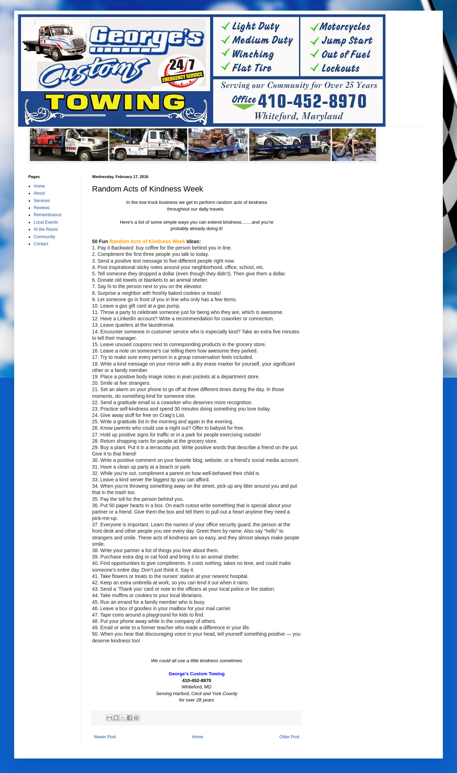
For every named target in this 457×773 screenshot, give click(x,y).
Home (197, 736)
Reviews (42, 207)
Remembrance (48, 214)
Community (44, 236)
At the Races (46, 229)
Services (42, 200)
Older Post (289, 736)
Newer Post (105, 736)
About (39, 193)
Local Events (46, 222)
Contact (41, 243)
